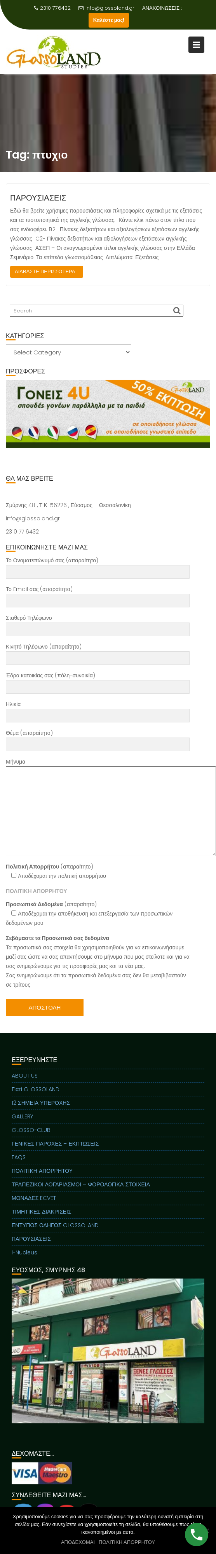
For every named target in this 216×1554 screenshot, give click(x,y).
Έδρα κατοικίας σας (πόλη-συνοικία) (98, 681)
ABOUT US (25, 1083)
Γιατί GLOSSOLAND (35, 1097)
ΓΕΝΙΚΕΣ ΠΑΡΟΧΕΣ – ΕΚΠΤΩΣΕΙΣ (55, 1151)
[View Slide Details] (108, 414)
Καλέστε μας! (109, 20)
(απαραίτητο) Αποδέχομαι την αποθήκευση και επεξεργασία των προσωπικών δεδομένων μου (89, 913)
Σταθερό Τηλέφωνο (98, 623)
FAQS (19, 1165)
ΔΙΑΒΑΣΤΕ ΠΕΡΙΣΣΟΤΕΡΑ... (46, 271)
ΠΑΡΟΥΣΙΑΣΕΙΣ (38, 197)
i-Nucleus (24, 1260)
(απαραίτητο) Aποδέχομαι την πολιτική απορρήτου (56, 871)
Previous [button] (15, 413)
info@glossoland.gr (106, 8)
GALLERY (22, 1124)
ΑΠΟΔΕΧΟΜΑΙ (78, 1542)
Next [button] (200, 413)
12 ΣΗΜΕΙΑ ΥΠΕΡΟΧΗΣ (41, 1110)
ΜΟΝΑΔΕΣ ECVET (34, 1205)
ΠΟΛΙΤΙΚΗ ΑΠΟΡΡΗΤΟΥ (42, 1178)
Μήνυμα (98, 807)
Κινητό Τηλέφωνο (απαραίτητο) (98, 652)
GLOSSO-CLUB (31, 1137)
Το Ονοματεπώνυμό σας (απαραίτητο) (98, 566)
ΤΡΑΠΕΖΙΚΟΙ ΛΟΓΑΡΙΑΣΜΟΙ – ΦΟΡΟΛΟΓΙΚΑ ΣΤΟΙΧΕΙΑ (81, 1192)
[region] (108, 423)
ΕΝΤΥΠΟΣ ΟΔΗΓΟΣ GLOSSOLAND (55, 1233)
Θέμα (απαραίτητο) (98, 738)
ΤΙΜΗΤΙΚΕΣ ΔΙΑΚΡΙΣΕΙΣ (41, 1219)
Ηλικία (98, 710)
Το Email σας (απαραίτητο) (98, 595)
